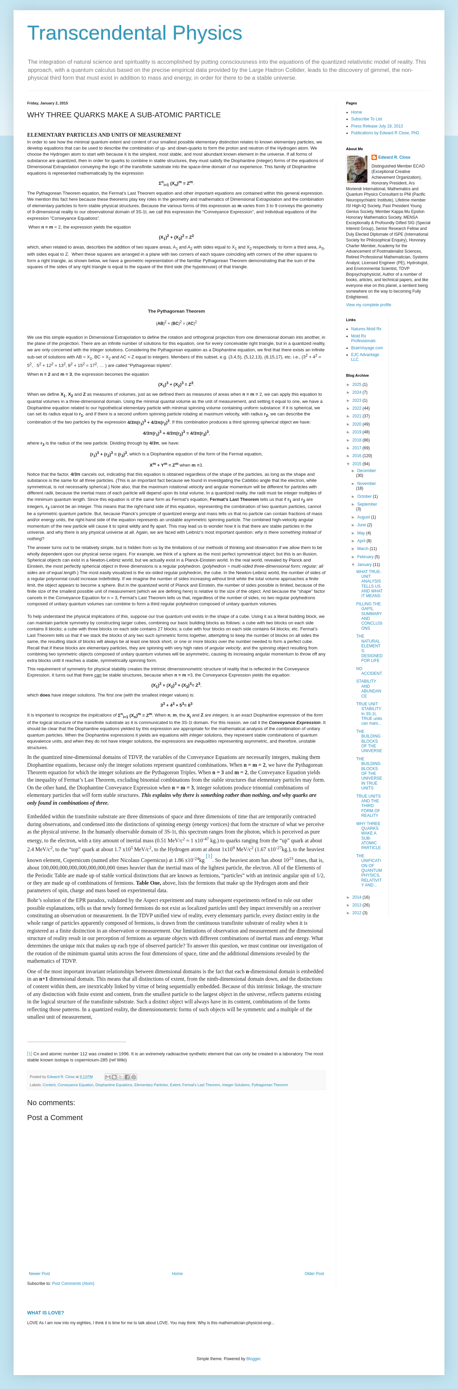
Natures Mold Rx (366, 329)
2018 (357, 440)
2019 (357, 432)
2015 (357, 464)
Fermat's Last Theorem (201, 1085)
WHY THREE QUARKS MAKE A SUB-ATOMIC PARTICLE (368, 835)
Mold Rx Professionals (363, 338)
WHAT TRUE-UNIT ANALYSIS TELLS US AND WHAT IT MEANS (369, 584)
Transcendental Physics (135, 32)
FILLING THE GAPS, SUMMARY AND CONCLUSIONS (369, 616)
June (362, 525)
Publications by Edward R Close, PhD (385, 133)
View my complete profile (368, 304)
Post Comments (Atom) (73, 1283)
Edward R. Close (394, 157)
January (365, 564)
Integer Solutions (236, 1085)
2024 (357, 392)
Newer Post (39, 1273)
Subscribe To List (366, 119)
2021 (357, 416)
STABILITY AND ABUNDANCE (368, 688)
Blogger (253, 1358)
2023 (357, 400)
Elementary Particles (151, 1085)
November (366, 483)
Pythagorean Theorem (270, 1085)
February (366, 556)
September (367, 504)
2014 (357, 897)
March (363, 548)
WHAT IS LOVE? (45, 1312)
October (365, 496)
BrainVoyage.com (367, 348)
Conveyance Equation (76, 1085)
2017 (357, 448)
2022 (357, 408)
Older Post (314, 1273)
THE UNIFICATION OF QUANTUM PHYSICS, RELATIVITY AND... (369, 870)
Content (49, 1085)
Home (177, 1273)
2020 (357, 424)
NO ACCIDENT (369, 671)
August (364, 517)
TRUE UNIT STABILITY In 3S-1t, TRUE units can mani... (369, 714)
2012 (357, 913)
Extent (175, 1085)
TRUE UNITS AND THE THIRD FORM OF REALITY (368, 806)
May (361, 533)
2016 (357, 455)
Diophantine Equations (113, 1085)
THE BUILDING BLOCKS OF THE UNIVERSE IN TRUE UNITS (369, 773)
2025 (357, 384)
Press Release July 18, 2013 (377, 126)
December (366, 470)
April (361, 541)
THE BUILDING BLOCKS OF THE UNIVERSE (369, 741)
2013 (357, 905)
